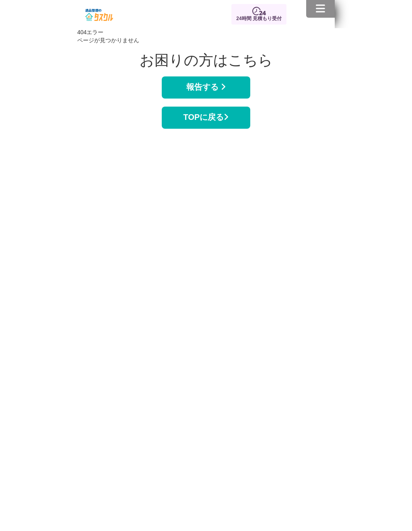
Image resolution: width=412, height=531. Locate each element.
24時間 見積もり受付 (259, 18)
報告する (206, 86)
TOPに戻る (206, 117)
